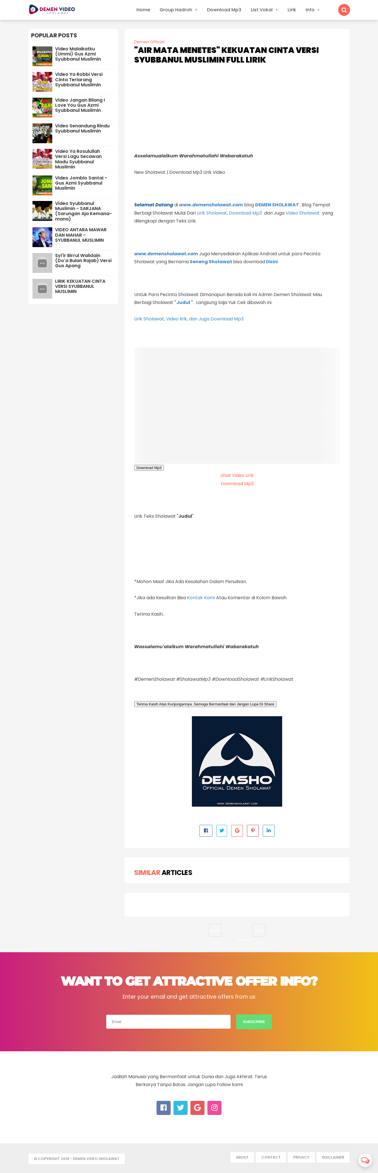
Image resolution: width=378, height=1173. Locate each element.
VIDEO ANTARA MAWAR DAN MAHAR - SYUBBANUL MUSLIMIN (81, 234)
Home (143, 10)
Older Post (259, 932)
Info (310, 10)
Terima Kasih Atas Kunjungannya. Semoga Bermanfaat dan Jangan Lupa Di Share (205, 704)
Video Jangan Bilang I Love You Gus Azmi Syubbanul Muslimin (80, 105)
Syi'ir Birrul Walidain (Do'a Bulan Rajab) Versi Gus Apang (83, 260)
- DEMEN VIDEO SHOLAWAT (94, 1158)
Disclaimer (333, 1157)
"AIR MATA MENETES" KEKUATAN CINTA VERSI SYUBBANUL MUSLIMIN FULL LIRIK (226, 55)
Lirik (292, 10)
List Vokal (262, 10)
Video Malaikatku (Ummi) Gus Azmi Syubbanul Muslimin (78, 54)
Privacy (301, 1157)
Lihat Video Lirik (237, 475)
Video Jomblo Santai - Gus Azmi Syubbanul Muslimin (81, 183)
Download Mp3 (224, 10)
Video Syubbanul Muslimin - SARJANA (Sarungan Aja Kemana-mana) (83, 211)
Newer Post (215, 932)
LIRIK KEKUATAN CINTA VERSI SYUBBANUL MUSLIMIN (80, 286)
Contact (271, 1157)
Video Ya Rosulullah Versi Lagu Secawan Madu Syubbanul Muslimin (78, 159)
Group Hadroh (176, 10)
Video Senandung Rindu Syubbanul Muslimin (82, 128)
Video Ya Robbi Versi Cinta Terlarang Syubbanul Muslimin (79, 79)
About (242, 1157)
